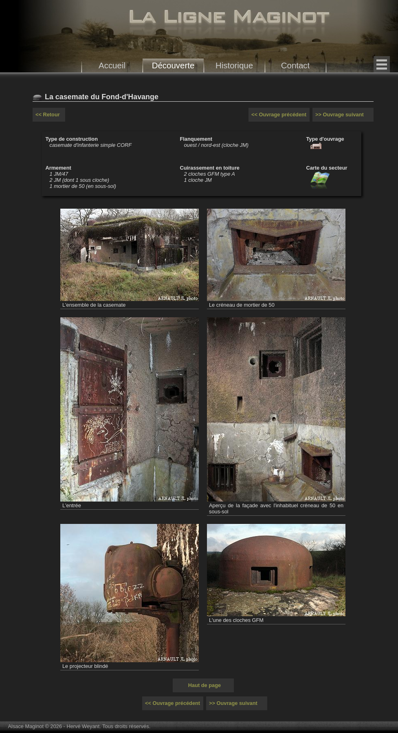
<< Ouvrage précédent (278, 114)
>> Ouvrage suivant (339, 114)
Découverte (173, 65)
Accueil (112, 65)
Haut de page (204, 685)
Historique (234, 65)
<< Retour (47, 114)
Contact (295, 65)
